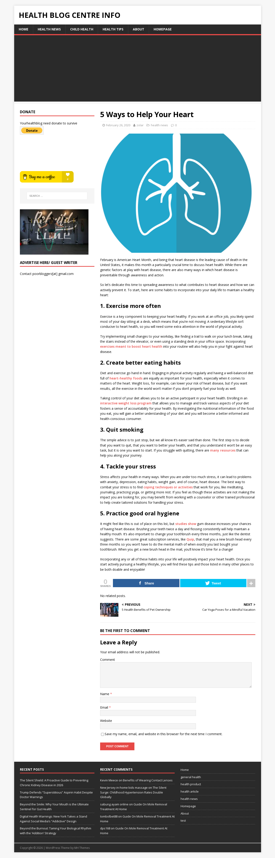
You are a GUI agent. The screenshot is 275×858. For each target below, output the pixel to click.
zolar (140, 125)
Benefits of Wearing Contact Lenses (148, 780)
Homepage (163, 29)
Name (105, 694)
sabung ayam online (114, 804)
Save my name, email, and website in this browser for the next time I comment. (163, 734)
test (183, 820)
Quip (190, 539)
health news (49, 29)
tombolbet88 (108, 816)
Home (23, 29)
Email (104, 707)
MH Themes (82, 848)
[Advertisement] (137, 70)
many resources (222, 450)
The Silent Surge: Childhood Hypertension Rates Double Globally (133, 792)
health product (191, 784)
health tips (113, 29)
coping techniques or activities (168, 487)
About (138, 29)
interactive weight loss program (126, 403)
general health (191, 777)
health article (190, 791)
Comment (107, 659)
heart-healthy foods (125, 378)
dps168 (105, 828)
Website (106, 720)
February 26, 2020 (118, 125)
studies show (185, 524)
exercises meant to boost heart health (131, 346)
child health (81, 29)
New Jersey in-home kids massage (124, 787)
